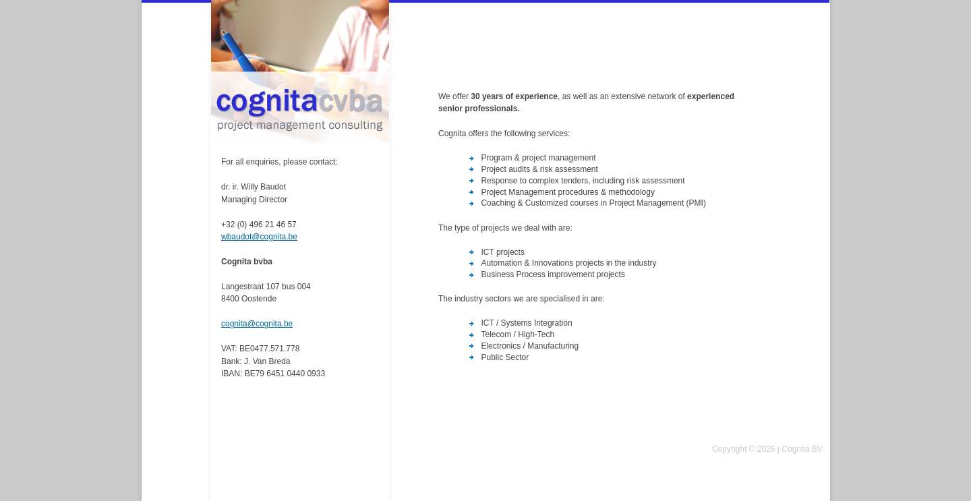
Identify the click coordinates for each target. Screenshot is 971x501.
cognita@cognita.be (257, 323)
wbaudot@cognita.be (259, 236)
